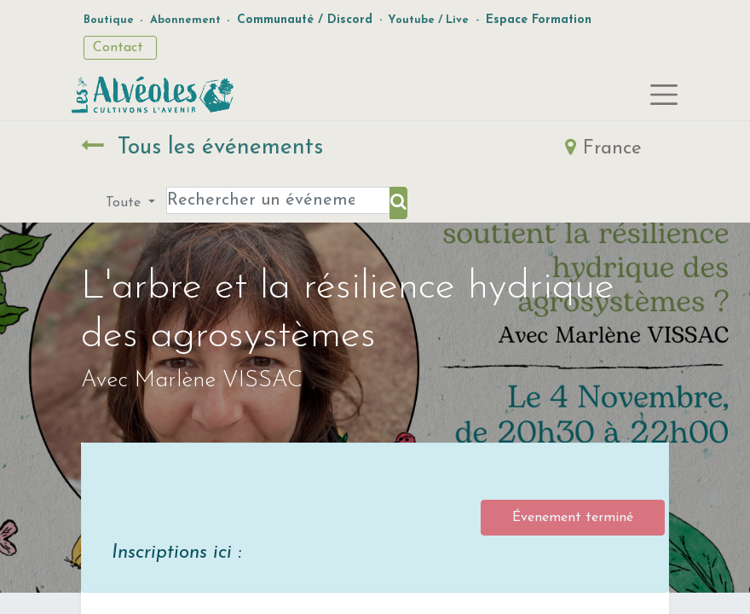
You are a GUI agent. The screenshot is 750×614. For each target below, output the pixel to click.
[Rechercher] (398, 203)
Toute (125, 203)
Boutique (109, 20)
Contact (120, 48)
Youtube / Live (428, 20)
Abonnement (185, 20)
